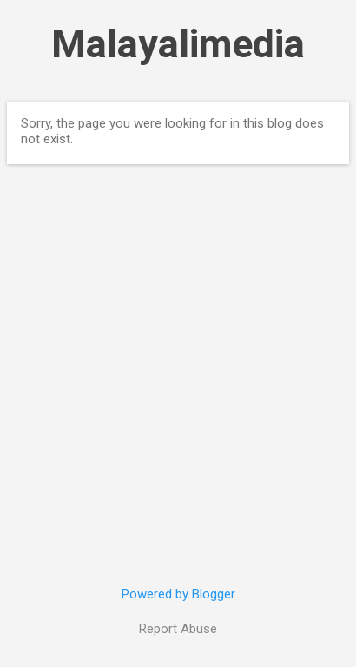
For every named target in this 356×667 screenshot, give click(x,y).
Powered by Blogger (178, 594)
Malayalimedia (178, 44)
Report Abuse (178, 629)
